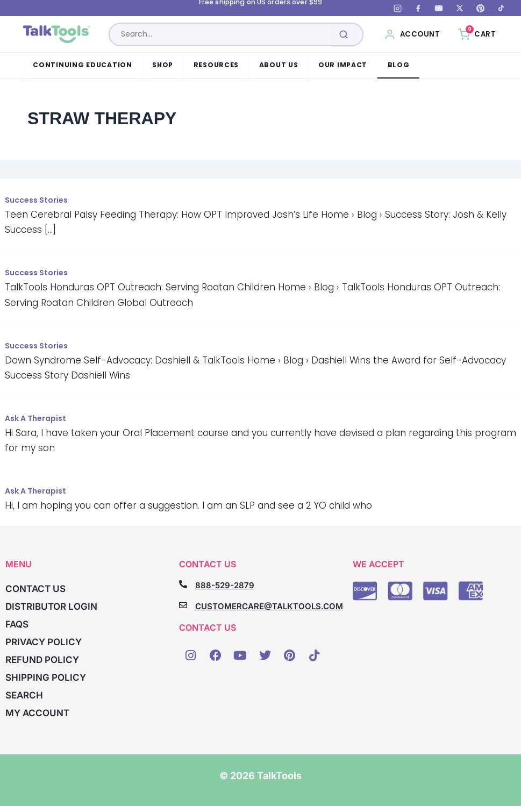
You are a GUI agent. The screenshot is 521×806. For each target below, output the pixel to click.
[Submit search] (343, 34)
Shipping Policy (45, 677)
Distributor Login (51, 606)
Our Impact (342, 64)
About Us (278, 64)
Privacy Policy (43, 642)
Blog (399, 64)
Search (24, 695)
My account (37, 713)
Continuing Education (82, 64)
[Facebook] (418, 8)
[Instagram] (397, 8)
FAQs (16, 624)
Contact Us (35, 588)
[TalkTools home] (61, 34)
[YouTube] (438, 8)
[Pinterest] (480, 8)
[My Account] (412, 34)
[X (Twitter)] (459, 8)
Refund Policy (42, 659)
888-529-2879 (224, 585)
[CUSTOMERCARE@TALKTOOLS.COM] (183, 605)
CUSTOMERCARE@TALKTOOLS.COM (269, 606)
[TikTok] (501, 8)
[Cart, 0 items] (477, 34)
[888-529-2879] (183, 584)
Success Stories (36, 200)
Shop (162, 64)
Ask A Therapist (35, 418)
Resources (216, 64)
